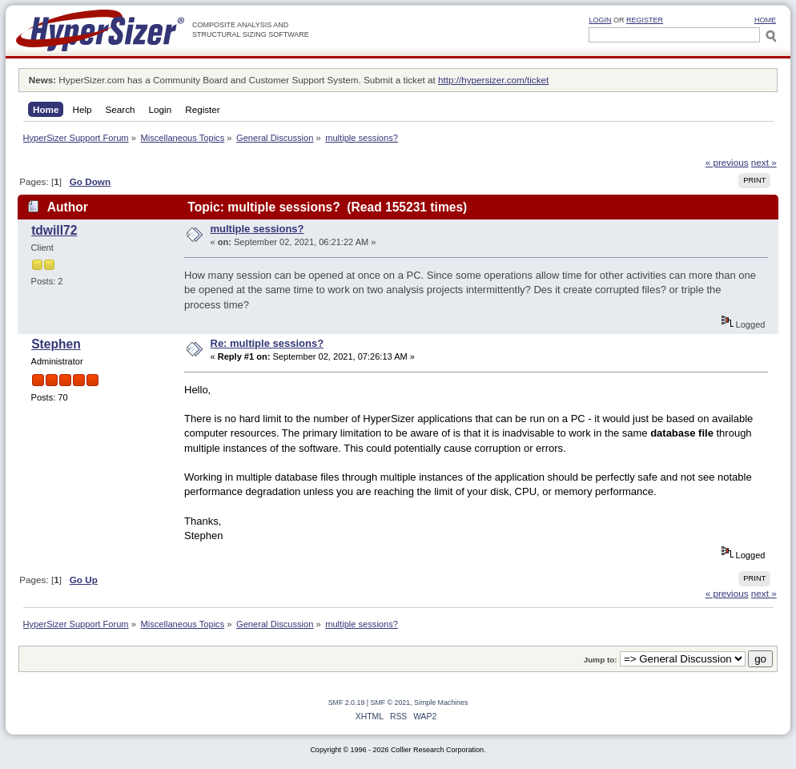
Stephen (56, 344)
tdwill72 (54, 230)
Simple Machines (441, 703)
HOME (765, 20)
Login (600, 20)
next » (764, 162)
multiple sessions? (257, 229)
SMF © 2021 (391, 703)
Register (644, 20)
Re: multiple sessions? (267, 343)
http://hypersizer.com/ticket (493, 79)
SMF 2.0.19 (346, 703)
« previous (727, 162)
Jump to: (600, 659)
